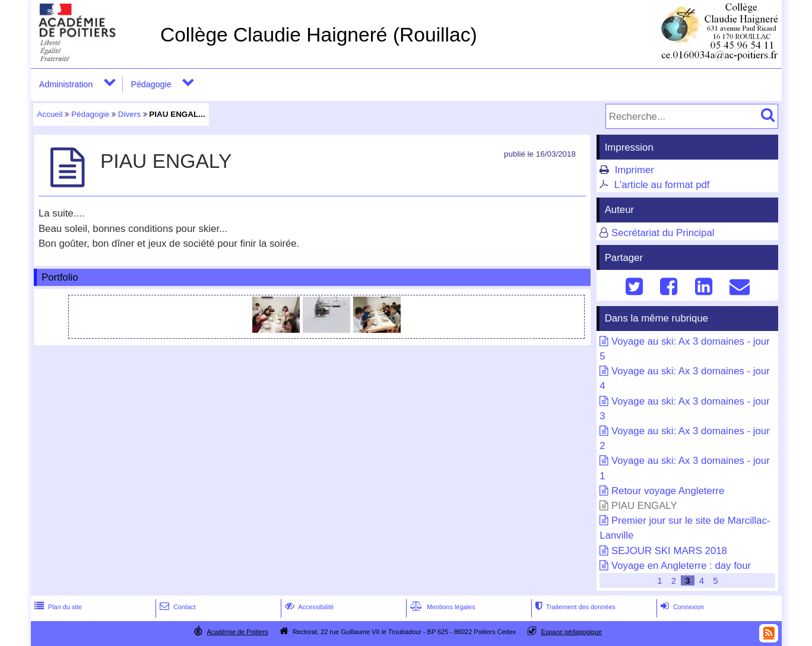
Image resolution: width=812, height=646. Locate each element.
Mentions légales (441, 606)
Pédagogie (151, 84)
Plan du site (57, 606)
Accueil (49, 114)
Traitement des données (574, 606)
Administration (66, 84)
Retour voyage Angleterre (667, 491)
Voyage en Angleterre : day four (681, 565)
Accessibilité (308, 606)
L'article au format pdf (662, 184)
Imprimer (634, 170)
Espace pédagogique (571, 631)
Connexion (681, 606)
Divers (129, 114)
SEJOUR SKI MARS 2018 (669, 550)
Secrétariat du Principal (663, 232)
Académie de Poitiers (237, 631)
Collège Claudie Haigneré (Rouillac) (318, 35)
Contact (176, 606)
